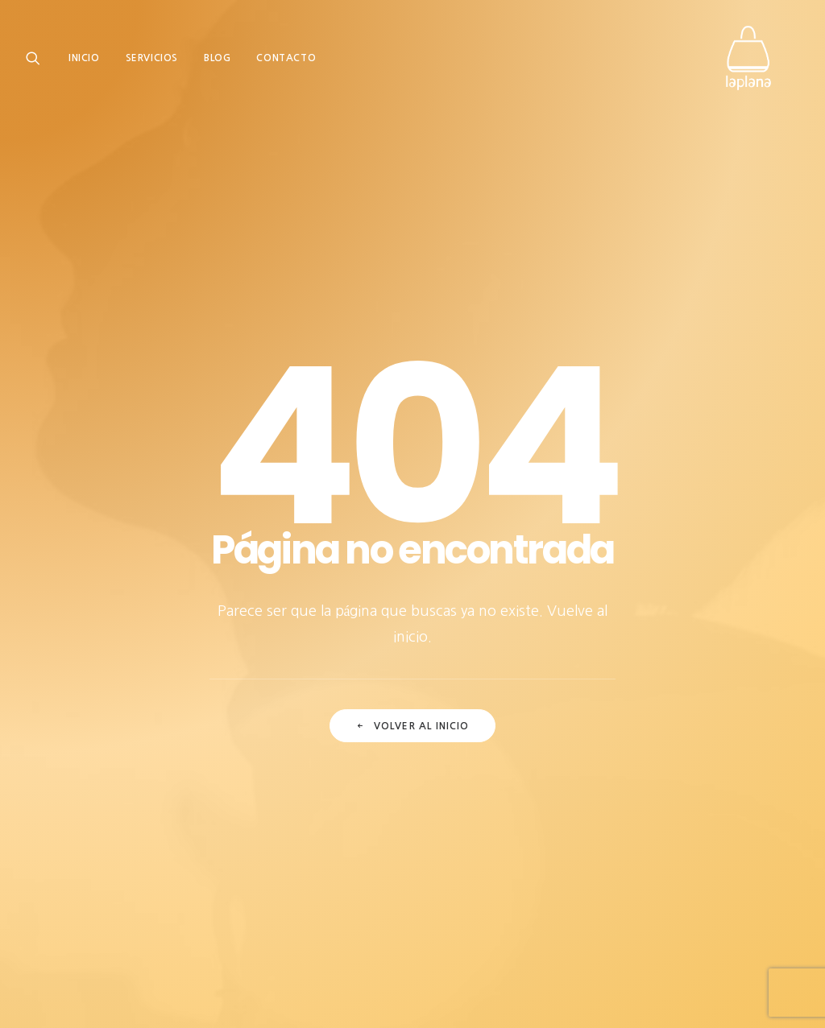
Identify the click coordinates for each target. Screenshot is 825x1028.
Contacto (286, 62)
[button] (37, 62)
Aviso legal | (202, 908)
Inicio (84, 62)
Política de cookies (419, 908)
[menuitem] (89, 62)
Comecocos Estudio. (173, 996)
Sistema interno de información (570, 908)
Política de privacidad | (302, 908)
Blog (217, 62)
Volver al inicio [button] (412, 510)
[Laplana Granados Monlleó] (759, 62)
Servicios (152, 62)
